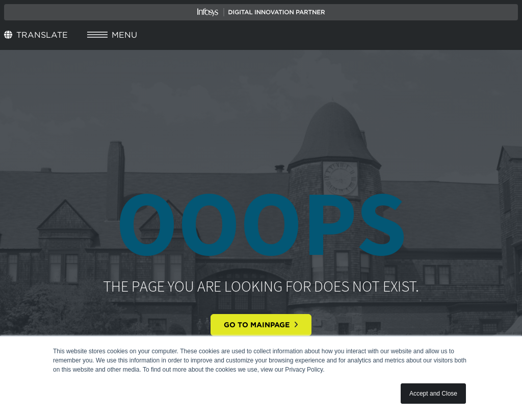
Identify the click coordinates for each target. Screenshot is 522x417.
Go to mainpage (261, 325)
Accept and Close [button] (433, 393)
